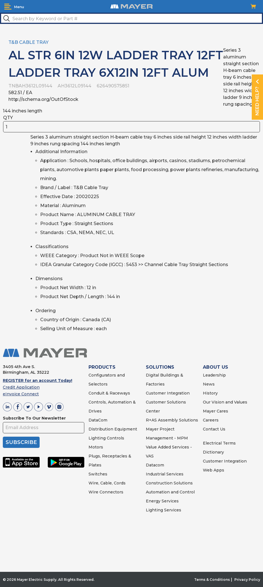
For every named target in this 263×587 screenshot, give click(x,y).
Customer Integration (168, 393)
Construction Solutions (169, 483)
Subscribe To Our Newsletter (34, 418)
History (210, 393)
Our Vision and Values (225, 402)
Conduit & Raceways (109, 393)
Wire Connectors (106, 492)
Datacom (155, 465)
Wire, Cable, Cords (107, 483)
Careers (211, 420)
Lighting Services (163, 510)
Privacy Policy (247, 579)
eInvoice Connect (21, 393)
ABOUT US (215, 367)
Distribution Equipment (113, 429)
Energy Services (162, 501)
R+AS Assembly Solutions (172, 420)
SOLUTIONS (160, 367)
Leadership (214, 375)
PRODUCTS (102, 367)
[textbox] (131, 18)
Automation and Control (170, 492)
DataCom (98, 420)
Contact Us (214, 429)
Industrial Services (164, 474)
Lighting (97, 438)
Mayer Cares (215, 411)
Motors (96, 447)
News (209, 384)
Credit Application (21, 387)
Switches (98, 474)
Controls (115, 438)
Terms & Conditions (212, 579)
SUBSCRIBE (21, 442)
